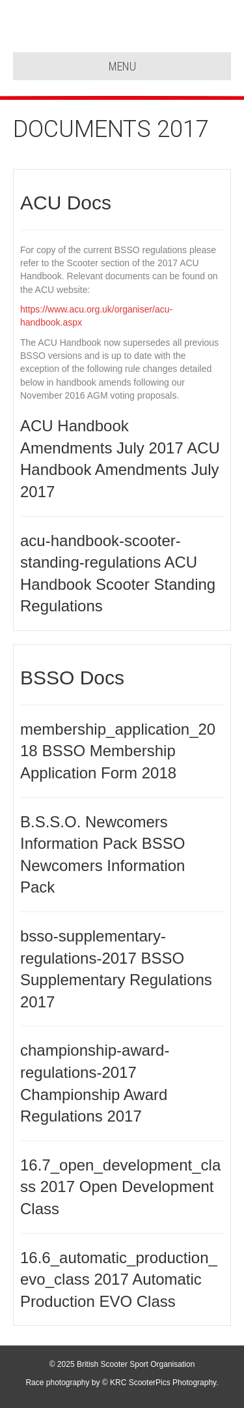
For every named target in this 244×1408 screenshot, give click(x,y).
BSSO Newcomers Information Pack (102, 865)
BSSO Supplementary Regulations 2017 (116, 980)
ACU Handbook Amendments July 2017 (120, 469)
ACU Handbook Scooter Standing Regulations (117, 584)
